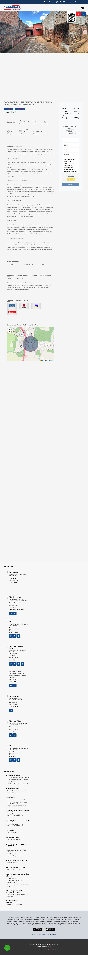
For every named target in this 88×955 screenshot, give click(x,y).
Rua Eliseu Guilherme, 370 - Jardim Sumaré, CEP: (18, 600)
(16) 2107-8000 (13, 658)
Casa (7, 102)
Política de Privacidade (38, 934)
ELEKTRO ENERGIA (12, 863)
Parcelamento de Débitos (14, 880)
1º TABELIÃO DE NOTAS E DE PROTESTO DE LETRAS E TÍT (15, 814)
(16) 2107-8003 (13, 679)
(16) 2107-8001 (13, 729)
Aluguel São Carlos (12, 782)
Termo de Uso (51, 934)
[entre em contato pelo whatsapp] (5, 946)
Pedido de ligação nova (14, 856)
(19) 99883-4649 (14, 580)
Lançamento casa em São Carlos (16, 800)
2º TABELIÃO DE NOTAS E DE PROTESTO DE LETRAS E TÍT (15, 824)
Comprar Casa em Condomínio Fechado (18, 791)
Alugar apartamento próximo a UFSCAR (18, 777)
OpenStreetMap (50, 360)
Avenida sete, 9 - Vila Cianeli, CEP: (17, 575)
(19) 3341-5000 (13, 704)
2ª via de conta (11, 848)
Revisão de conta (12, 882)
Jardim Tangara (30, 102)
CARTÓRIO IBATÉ (12, 832)
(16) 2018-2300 (13, 605)
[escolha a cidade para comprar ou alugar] (78, 2)
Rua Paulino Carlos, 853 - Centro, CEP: (18, 748)
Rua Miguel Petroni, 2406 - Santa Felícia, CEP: (18, 724)
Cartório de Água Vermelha (14, 904)
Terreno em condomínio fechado (16, 805)
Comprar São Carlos (12, 793)
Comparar (20, 109)
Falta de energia (11, 854)
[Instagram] (11, 613)
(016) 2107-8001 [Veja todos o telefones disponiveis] (60, 2)
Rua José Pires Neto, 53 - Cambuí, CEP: (16, 699)
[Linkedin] (18, 636)
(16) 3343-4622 (13, 754)
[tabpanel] (44, 32)
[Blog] (22, 664)
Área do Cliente (48, 2)
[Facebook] (14, 613)
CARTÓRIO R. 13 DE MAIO (14, 869)
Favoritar (8, 109)
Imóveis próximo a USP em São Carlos (18, 784)
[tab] (78, 14)
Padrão (14, 102)
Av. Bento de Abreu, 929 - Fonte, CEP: (18, 624)
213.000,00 (76, 108)
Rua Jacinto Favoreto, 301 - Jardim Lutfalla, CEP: (17, 674)
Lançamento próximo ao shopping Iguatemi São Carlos (17, 802)
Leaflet (42, 360)
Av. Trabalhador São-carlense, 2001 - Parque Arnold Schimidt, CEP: (18, 652)
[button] (70, 2)
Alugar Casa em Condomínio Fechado (18, 779)
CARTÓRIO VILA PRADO (13, 839)
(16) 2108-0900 (13, 630)
